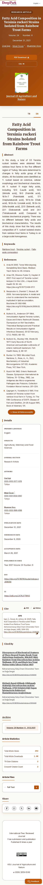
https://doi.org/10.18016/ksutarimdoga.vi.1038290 (19, 675)
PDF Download (21, 57)
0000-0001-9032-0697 (13, 496)
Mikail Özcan (18, 46)
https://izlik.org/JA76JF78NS (17, 596)
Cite (21, 64)
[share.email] (36, 808)
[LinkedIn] (29, 808)
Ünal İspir (6, 46)
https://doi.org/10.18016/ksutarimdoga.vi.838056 (21, 632)
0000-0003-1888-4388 (13, 510)
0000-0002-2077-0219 (13, 481)
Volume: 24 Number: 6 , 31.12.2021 (21, 728)
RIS (26, 608)
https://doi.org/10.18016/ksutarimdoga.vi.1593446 (19, 703)
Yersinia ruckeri (23, 249)
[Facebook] (7, 808)
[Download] (36, 787)
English (36, 3)
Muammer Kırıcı (34, 46)
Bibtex (37, 608)
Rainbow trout (8, 249)
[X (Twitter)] (21, 808)
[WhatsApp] (14, 808)
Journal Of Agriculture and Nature (21, 98)
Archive (6, 717)
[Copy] (37, 633)
